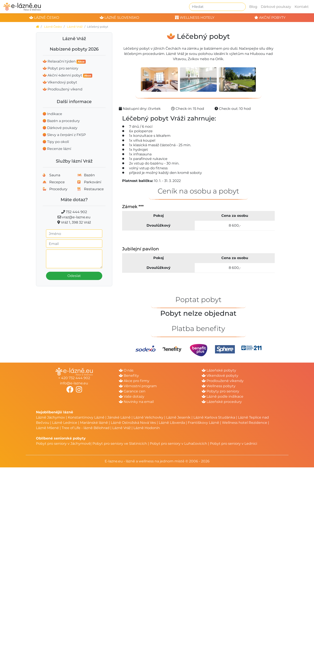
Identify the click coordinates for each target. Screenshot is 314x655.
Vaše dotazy (131, 396)
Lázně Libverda (172, 423)
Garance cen (132, 391)
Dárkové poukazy (276, 7)
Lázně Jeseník (178, 417)
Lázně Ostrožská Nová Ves (133, 423)
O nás (126, 370)
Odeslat (74, 276)
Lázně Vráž (75, 26)
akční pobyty (269, 17)
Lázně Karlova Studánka (214, 417)
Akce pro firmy (134, 381)
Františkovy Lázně (203, 423)
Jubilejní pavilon (140, 248)
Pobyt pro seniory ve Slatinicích (119, 443)
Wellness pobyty (219, 386)
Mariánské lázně (94, 423)
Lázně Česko (53, 26)
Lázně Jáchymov (51, 417)
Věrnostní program (138, 386)
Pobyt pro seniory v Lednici (233, 443)
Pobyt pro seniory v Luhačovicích (178, 443)
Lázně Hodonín (146, 428)
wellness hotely (194, 17)
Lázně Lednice (64, 423)
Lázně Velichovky (148, 417)
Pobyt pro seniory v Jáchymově (63, 443)
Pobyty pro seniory (220, 391)
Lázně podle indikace (222, 396)
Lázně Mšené (47, 428)
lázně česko (44, 17)
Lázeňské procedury (222, 402)
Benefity (129, 375)
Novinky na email (136, 402)
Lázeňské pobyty (219, 370)
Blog (253, 7)
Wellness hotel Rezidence (244, 423)
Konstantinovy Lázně (86, 417)
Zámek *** (133, 206)
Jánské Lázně (119, 417)
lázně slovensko (119, 17)
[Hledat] (217, 7)
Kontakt (302, 7)
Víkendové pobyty (220, 375)
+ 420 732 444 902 (74, 378)
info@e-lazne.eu (74, 383)
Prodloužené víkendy (223, 381)
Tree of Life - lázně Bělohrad (85, 428)
